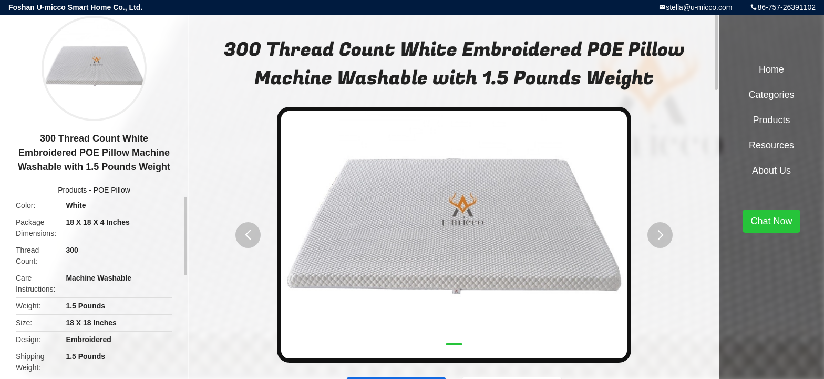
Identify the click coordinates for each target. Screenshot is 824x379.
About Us (771, 170)
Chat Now (771, 221)
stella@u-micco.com (699, 7)
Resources (771, 145)
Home (771, 69)
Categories (771, 94)
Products (72, 190)
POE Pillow (112, 190)
